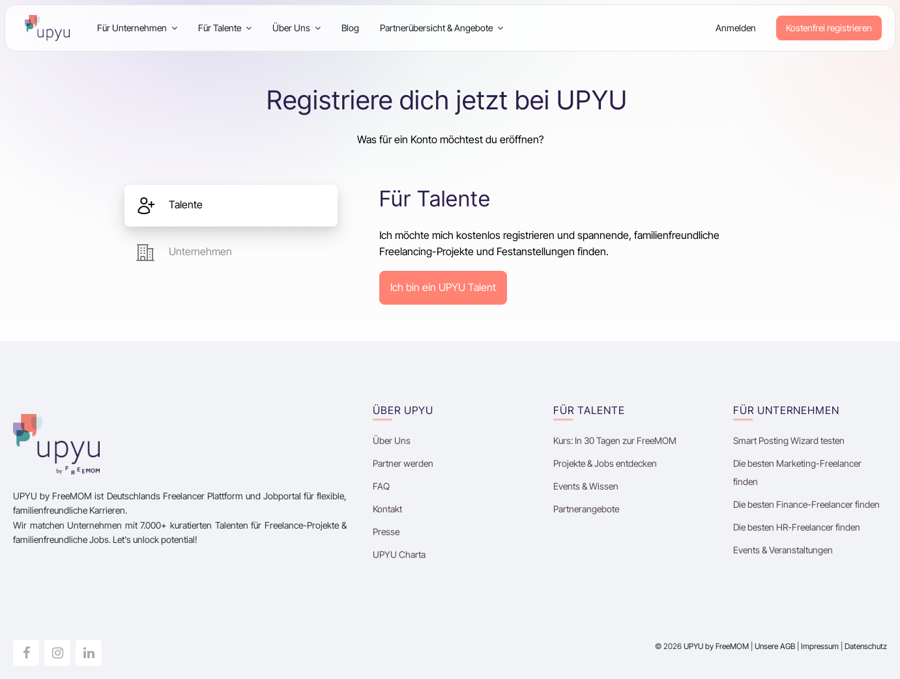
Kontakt (387, 508)
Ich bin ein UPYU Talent (443, 287)
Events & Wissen (585, 486)
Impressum (820, 646)
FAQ (381, 486)
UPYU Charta (399, 554)
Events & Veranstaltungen (783, 549)
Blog (350, 27)
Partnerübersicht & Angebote (441, 27)
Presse (386, 531)
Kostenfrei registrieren (829, 27)
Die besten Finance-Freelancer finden (806, 504)
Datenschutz (866, 646)
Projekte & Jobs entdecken (605, 463)
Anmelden (736, 27)
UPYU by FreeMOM (716, 646)
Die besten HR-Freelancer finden (796, 527)
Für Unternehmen (137, 27)
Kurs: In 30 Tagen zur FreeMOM (615, 440)
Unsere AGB (775, 646)
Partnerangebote (586, 508)
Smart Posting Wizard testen (789, 440)
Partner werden (403, 463)
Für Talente (225, 27)
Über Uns (296, 27)
